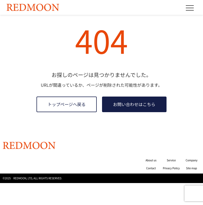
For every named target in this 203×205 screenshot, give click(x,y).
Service (171, 160)
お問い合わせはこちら (134, 104)
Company (191, 160)
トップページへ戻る (67, 104)
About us (151, 160)
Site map (191, 168)
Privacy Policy (171, 168)
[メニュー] (190, 8)
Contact (151, 168)
